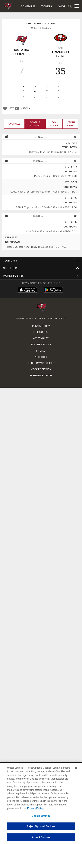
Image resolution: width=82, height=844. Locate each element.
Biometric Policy (41, 344)
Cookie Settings (41, 369)
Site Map (41, 350)
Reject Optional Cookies (41, 829)
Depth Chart (71, 124)
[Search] (69, 6)
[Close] (76, 771)
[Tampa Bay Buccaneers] (41, 307)
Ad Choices (41, 357)
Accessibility (41, 338)
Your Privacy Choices (41, 363)
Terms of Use (41, 332)
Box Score (54, 124)
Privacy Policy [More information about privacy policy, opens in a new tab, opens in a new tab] (35, 811)
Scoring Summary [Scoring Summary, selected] (35, 124)
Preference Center (41, 375)
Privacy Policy (41, 326)
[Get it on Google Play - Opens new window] (53, 291)
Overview (14, 123)
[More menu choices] (76, 6)
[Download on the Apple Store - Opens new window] (27, 290)
